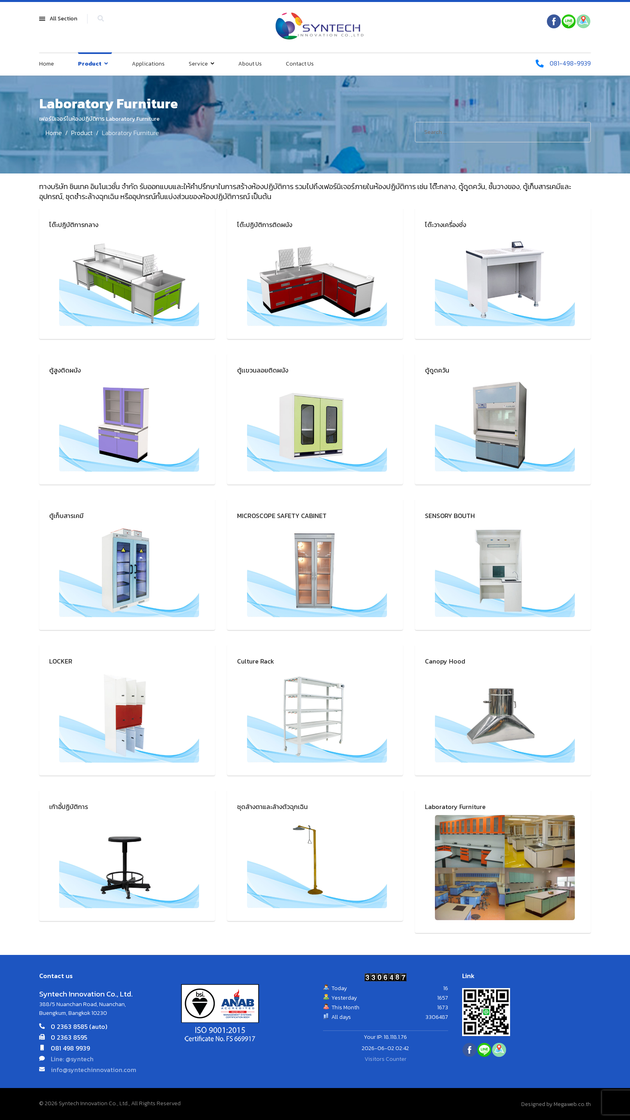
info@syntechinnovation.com (93, 1069)
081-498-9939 (570, 63)
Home (46, 64)
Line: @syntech (72, 1058)
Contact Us (300, 64)
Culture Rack (255, 661)
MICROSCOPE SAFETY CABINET (282, 515)
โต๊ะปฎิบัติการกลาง (73, 224)
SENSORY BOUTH (450, 515)
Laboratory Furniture (455, 806)
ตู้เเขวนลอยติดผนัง (262, 370)
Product (90, 64)
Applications (148, 64)
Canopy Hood (445, 661)
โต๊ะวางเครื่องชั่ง (445, 224)
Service (198, 64)
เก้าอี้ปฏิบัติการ (68, 806)
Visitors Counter (386, 1059)
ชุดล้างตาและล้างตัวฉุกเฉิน (272, 806)
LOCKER (60, 661)
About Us (250, 64)
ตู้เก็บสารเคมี (66, 515)
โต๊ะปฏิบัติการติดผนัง (264, 224)
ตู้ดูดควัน (437, 370)
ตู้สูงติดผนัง (65, 370)
